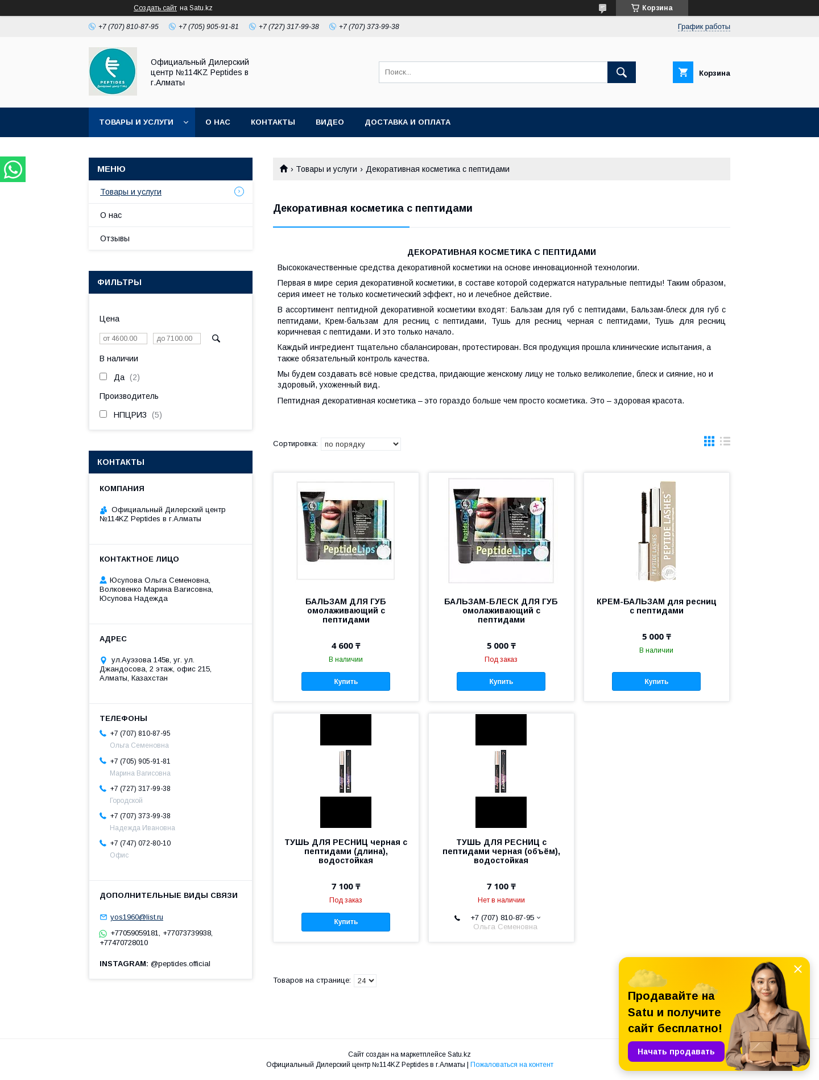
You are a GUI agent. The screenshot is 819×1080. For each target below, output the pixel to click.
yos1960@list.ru (136, 917)
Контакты (273, 122)
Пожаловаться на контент (511, 1065)
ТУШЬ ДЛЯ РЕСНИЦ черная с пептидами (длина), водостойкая (345, 851)
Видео (330, 122)
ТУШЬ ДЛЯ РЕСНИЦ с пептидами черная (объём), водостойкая (501, 851)
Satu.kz (459, 1054)
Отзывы (115, 238)
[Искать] (621, 72)
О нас (217, 122)
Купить (346, 682)
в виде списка (725, 444)
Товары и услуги (136, 122)
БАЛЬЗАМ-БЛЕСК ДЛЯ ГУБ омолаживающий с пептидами (501, 610)
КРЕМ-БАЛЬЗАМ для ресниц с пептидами (657, 606)
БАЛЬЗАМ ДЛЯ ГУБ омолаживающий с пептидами (345, 610)
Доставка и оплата (407, 122)
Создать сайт (155, 8)
